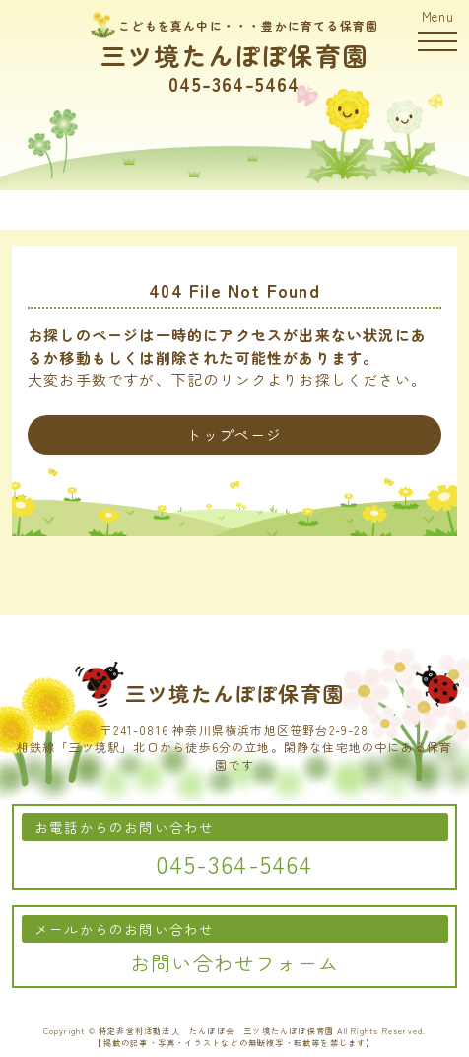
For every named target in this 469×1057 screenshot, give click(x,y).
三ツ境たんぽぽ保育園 (234, 54)
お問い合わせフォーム (234, 963)
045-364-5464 (234, 83)
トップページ (234, 434)
